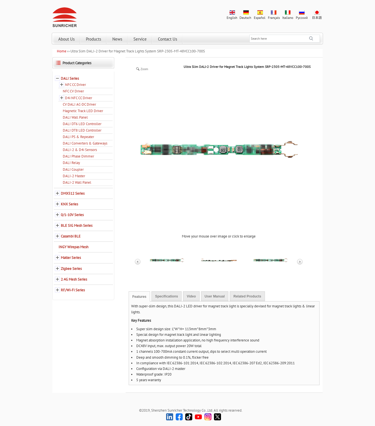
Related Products (247, 296)
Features (139, 297)
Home (61, 51)
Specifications (166, 296)
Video (191, 296)
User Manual (215, 296)
